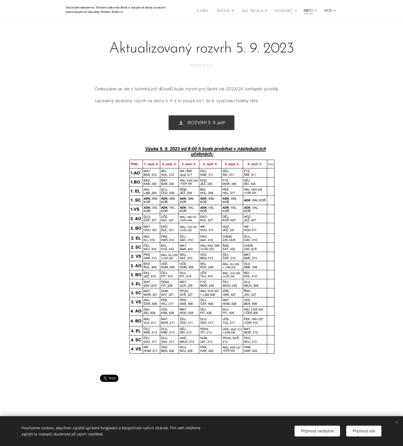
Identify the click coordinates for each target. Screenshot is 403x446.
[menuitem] (211, 10)
